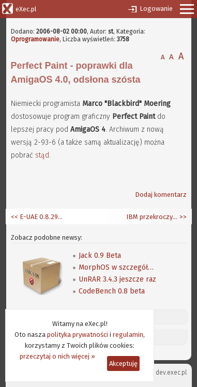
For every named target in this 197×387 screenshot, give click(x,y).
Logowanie (156, 8)
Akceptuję (123, 363)
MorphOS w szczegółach (117, 267)
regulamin (128, 334)
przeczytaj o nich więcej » (57, 356)
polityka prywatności (77, 334)
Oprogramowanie (35, 39)
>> (182, 217)
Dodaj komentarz (161, 194)
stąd (42, 155)
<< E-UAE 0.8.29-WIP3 (37, 217)
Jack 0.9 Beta (100, 255)
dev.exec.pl (171, 372)
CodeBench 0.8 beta (112, 291)
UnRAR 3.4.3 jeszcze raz (117, 279)
